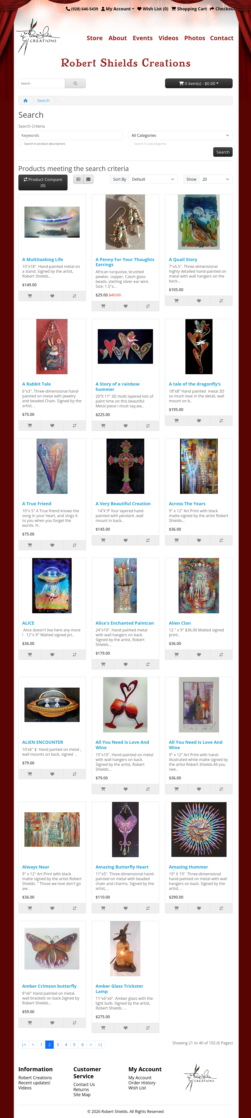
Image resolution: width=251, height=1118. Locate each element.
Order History (142, 1083)
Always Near (35, 867)
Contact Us (84, 1084)
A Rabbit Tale (36, 384)
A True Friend (36, 503)
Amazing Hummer (188, 867)
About (117, 38)
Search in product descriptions (44, 144)
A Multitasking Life (42, 259)
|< (24, 1044)
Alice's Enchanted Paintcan (125, 623)
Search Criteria (31, 126)
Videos (168, 38)
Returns (81, 1089)
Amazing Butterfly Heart (122, 867)
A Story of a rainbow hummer (118, 386)
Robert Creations (35, 1077)
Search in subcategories (150, 144)
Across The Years (187, 503)
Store (95, 38)
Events (143, 38)
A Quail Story (183, 259)
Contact (222, 38)
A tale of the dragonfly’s (195, 384)
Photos (194, 38)
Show (192, 179)
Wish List (137, 1088)
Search (43, 100)
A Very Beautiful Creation (123, 503)
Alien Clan (180, 623)
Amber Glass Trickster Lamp (119, 988)
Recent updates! (34, 1083)
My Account (140, 1077)
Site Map (82, 1094)
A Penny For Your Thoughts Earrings (125, 262)
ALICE (28, 623)
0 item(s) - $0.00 (197, 83)
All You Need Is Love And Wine (122, 744)
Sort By (119, 179)
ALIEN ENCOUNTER (42, 742)
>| (100, 1044)
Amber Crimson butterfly (49, 986)
